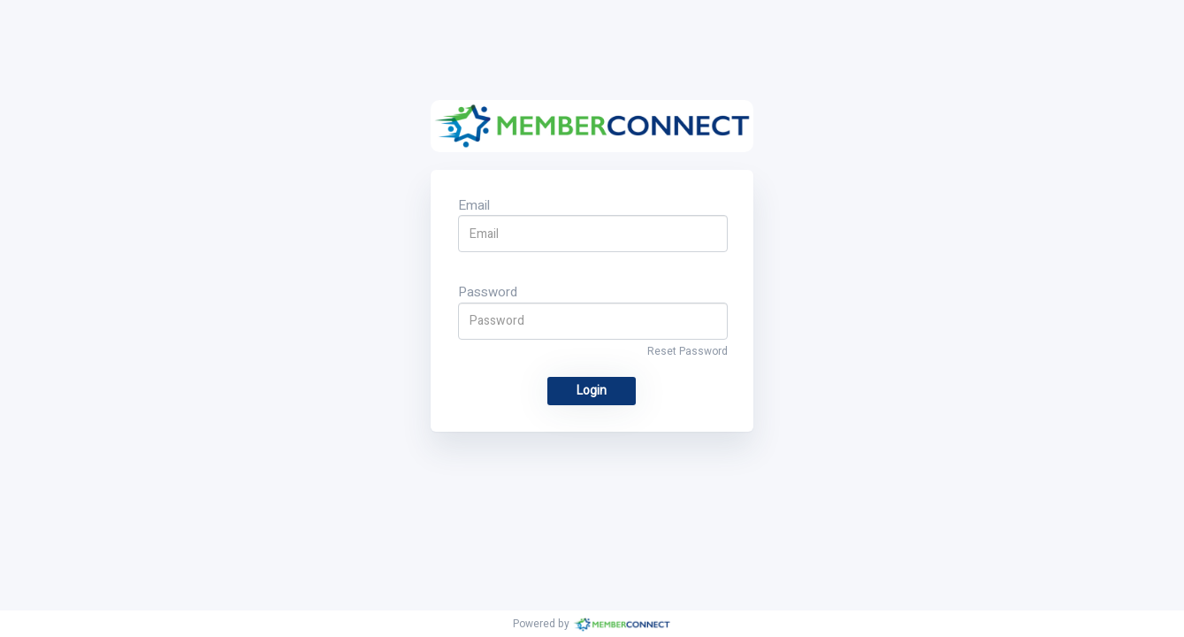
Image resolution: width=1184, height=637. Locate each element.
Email (474, 205)
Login (592, 390)
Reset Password (687, 351)
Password (487, 292)
